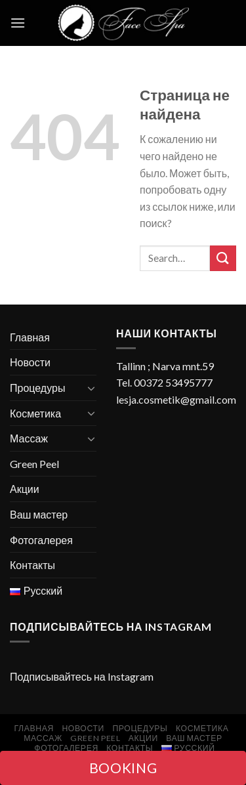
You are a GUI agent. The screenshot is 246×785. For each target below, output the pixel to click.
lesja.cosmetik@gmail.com (176, 399)
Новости (30, 362)
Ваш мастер (39, 514)
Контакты (32, 565)
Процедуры (37, 387)
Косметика (35, 413)
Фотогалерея (41, 540)
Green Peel (34, 463)
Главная (30, 337)
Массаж (29, 438)
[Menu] (18, 23)
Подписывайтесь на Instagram (82, 676)
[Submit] (223, 258)
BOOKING (123, 767)
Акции (24, 488)
